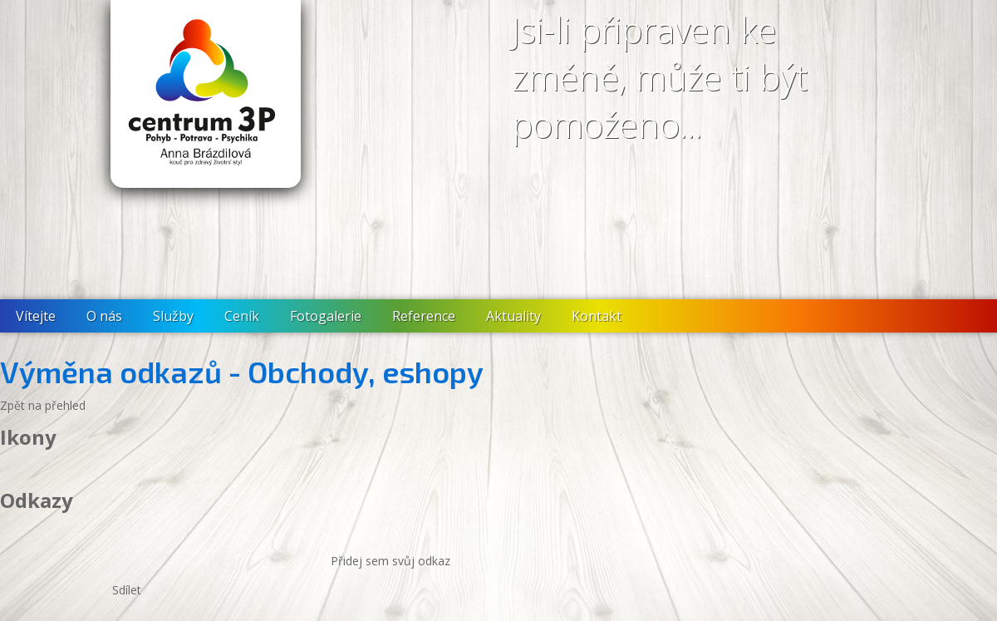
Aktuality (513, 316)
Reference (423, 316)
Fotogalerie (325, 316)
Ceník (241, 316)
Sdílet (126, 590)
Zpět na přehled (43, 405)
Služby (173, 316)
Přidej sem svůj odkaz (390, 561)
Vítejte (36, 316)
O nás (104, 316)
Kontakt (596, 316)
